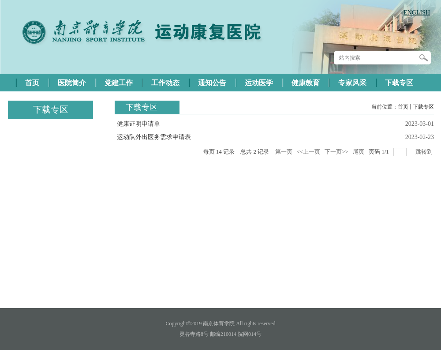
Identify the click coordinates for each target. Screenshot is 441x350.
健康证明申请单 (138, 123)
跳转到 (424, 151)
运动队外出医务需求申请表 (154, 137)
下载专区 (423, 107)
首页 (403, 107)
